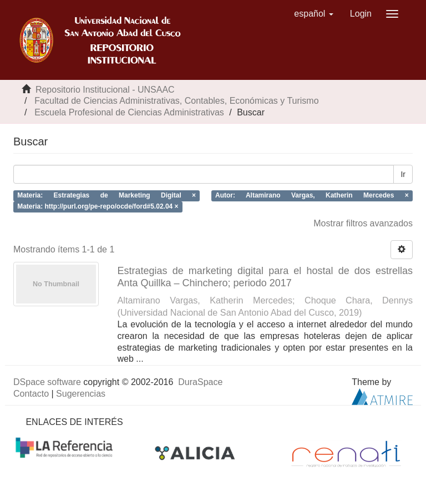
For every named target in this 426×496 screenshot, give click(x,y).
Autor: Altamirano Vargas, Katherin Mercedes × (312, 195)
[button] (314, 14)
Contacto (31, 393)
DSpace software (47, 382)
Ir (402, 174)
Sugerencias (80, 393)
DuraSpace (200, 382)
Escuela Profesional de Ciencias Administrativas (129, 112)
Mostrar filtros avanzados (363, 223)
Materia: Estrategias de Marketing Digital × (106, 195)
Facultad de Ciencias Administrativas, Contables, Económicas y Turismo (176, 100)
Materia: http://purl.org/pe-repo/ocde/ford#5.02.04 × (97, 207)
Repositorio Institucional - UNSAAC (105, 89)
